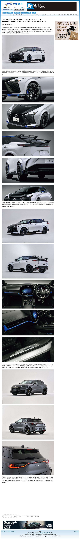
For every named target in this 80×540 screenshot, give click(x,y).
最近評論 (75, 15)
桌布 (29, 12)
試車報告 (23, 15)
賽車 (51, 15)
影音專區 (18, 15)
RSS (34, 12)
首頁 (4, 12)
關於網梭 (4, 531)
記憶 (23, 7)
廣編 (11, 15)
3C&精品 (58, 15)
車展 (27, 15)
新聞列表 (10, 12)
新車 (14, 15)
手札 (71, 15)
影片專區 (17, 12)
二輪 (54, 15)
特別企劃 (44, 15)
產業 (31, 15)
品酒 (65, 15)
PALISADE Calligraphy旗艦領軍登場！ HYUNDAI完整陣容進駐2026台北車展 (21, 516)
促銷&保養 (38, 15)
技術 (34, 15)
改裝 (48, 15)
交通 (68, 15)
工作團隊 (8, 531)
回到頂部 (76, 531)
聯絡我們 (13, 531)
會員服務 (23, 12)
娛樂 (62, 15)
